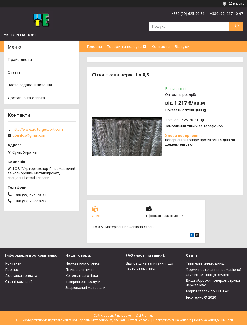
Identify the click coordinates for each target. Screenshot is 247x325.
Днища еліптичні (79, 269)
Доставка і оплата (21, 275)
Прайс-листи (20, 59)
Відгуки (182, 46)
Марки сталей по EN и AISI (209, 291)
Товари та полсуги (124, 46)
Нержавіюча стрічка (82, 263)
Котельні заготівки (81, 275)
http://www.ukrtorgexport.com (38, 129)
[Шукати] (236, 26)
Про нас (12, 269)
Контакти (160, 46)
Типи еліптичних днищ (205, 263)
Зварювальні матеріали (85, 287)
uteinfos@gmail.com (29, 135)
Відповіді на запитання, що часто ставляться (149, 266)
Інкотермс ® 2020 (201, 297)
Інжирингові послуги (82, 281)
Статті (14, 72)
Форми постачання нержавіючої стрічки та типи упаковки (213, 272)
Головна (94, 46)
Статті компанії (18, 281)
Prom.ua (148, 315)
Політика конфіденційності (213, 320)
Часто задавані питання (30, 84)
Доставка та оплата (26, 97)
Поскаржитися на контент (172, 320)
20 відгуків (236, 3)
